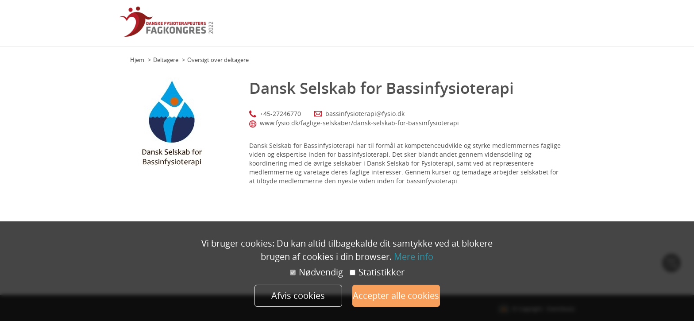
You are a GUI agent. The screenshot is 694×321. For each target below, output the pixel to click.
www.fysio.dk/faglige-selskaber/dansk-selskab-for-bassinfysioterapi (359, 123)
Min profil (559, 26)
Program (407, 26)
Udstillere (527, 26)
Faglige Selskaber (486, 26)
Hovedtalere (441, 26)
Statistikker (377, 272)
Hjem (137, 60)
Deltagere (165, 60)
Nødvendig (316, 272)
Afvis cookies (298, 296)
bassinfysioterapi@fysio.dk (365, 113)
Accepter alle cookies (396, 296)
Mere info (413, 257)
